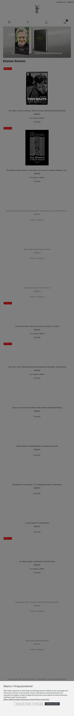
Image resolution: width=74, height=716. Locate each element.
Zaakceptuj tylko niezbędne (23, 704)
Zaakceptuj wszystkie (52, 704)
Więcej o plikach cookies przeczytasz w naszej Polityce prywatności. (26, 699)
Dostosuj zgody (38, 704)
